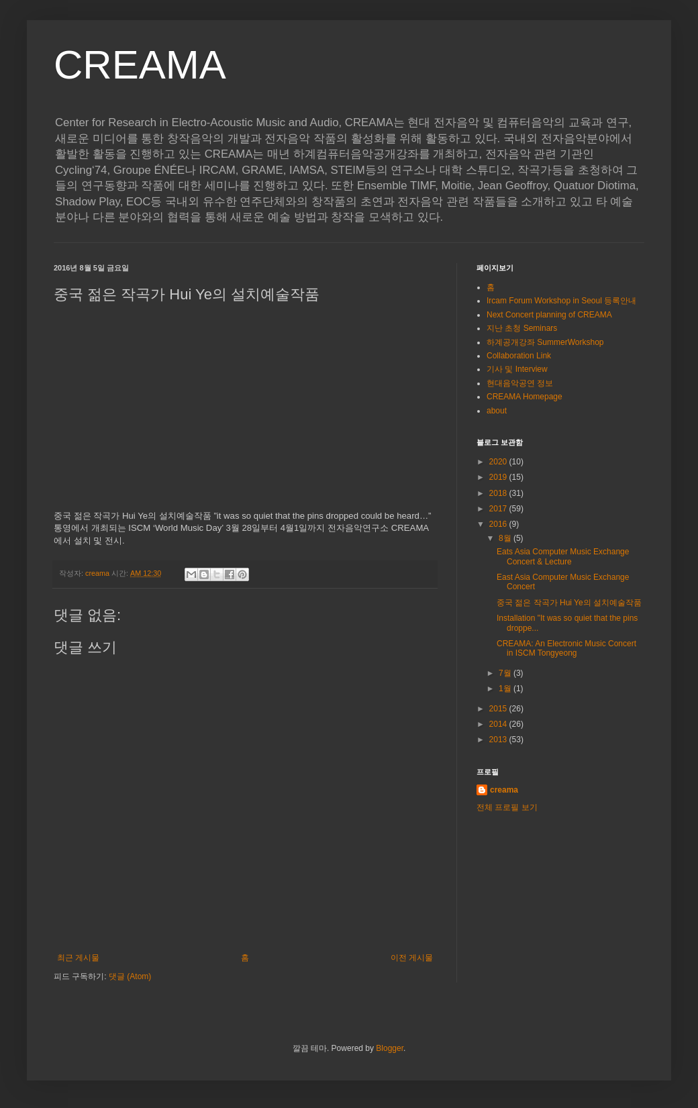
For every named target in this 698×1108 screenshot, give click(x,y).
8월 (506, 538)
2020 (499, 461)
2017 (499, 508)
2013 (499, 739)
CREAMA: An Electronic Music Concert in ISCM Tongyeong (566, 648)
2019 (499, 477)
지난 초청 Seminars (522, 328)
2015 (499, 708)
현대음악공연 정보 (520, 383)
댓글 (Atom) (130, 976)
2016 (499, 524)
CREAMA (140, 64)
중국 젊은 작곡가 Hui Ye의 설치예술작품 (569, 602)
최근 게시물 (78, 957)
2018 (499, 493)
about (497, 410)
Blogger (389, 1048)
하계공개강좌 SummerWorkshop (545, 342)
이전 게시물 (412, 957)
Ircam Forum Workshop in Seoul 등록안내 (561, 300)
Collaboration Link (519, 355)
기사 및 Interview (517, 369)
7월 (506, 673)
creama (504, 790)
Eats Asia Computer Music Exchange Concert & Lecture (563, 556)
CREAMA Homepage (524, 396)
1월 (506, 688)
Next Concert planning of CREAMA (549, 314)
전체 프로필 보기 (507, 807)
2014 (499, 724)
